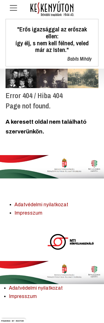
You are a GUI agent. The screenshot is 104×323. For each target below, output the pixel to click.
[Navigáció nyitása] (13, 8)
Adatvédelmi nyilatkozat (41, 204)
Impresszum (28, 213)
